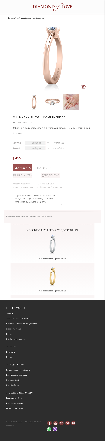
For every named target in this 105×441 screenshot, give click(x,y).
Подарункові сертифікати (18, 370)
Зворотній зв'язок (21, 183)
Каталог (10, 334)
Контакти (10, 352)
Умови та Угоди (13, 329)
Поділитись (52, 175)
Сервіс (9, 357)
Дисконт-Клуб (12, 380)
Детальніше (19, 133)
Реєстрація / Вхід (14, 398)
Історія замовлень (14, 403)
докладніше (58, 142)
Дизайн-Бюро (12, 385)
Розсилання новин (14, 408)
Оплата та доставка (23, 187)
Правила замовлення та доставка (21, 324)
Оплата (9, 314)
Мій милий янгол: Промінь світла (52, 259)
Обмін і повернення (15, 339)
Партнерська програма (16, 375)
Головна (11, 18)
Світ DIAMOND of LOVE (18, 319)
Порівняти (44, 167)
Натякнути (24, 175)
